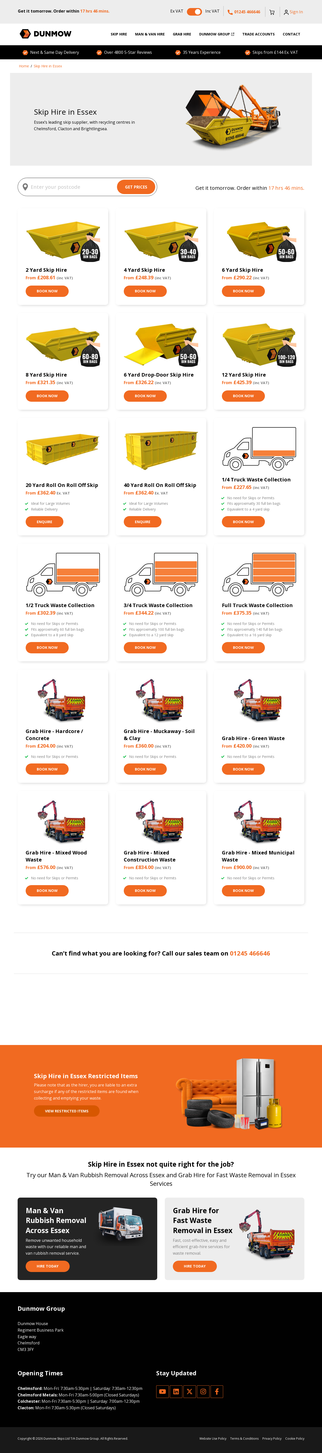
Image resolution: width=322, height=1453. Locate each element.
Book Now (47, 291)
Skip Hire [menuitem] (119, 34)
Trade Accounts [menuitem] (258, 34)
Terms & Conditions (244, 1438)
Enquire (44, 521)
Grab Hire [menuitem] (182, 34)
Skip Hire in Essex (48, 66)
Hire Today (48, 1266)
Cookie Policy (294, 1438)
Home (24, 66)
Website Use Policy (212, 1438)
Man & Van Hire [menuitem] (150, 34)
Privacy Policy (271, 1438)
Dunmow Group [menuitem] (216, 34)
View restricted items (67, 1111)
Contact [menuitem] (291, 34)
